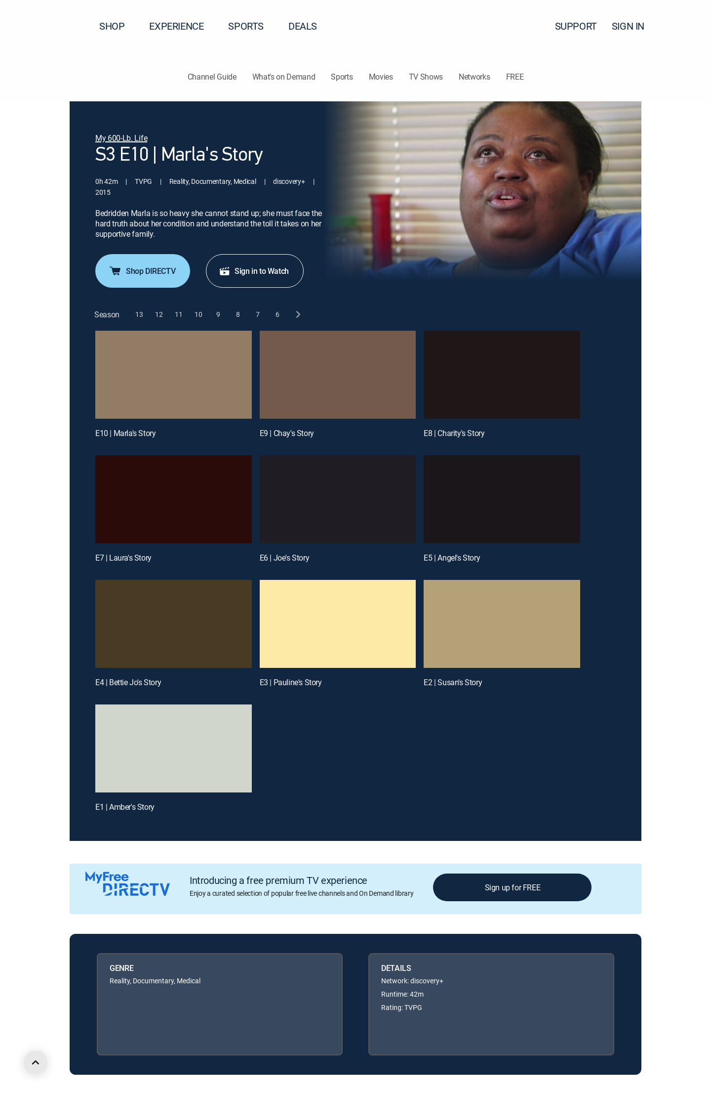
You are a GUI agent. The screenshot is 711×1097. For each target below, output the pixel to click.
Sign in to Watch (254, 271)
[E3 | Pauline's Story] (338, 624)
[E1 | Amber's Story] (173, 748)
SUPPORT (576, 26)
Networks (474, 76)
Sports (342, 76)
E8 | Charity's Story (454, 433)
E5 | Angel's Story (452, 557)
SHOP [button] (117, 26)
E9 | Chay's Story (287, 433)
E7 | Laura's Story (123, 557)
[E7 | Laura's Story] (173, 499)
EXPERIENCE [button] (182, 26)
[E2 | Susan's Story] (502, 624)
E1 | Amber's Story (125, 806)
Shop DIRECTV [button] (141, 271)
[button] (685, 26)
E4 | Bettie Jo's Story (128, 682)
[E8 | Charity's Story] (502, 375)
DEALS (302, 26)
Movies (381, 76)
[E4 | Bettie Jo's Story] (173, 624)
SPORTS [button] (252, 26)
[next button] (297, 315)
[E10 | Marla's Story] (173, 375)
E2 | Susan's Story (453, 682)
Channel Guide (212, 76)
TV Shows (426, 76)
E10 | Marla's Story (125, 433)
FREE (515, 76)
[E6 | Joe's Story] (338, 499)
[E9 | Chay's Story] (338, 375)
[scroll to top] (35, 1062)
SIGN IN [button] (634, 26)
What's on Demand (284, 76)
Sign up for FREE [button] (513, 887)
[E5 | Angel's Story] (502, 499)
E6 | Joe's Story (285, 557)
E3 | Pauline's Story (291, 682)
